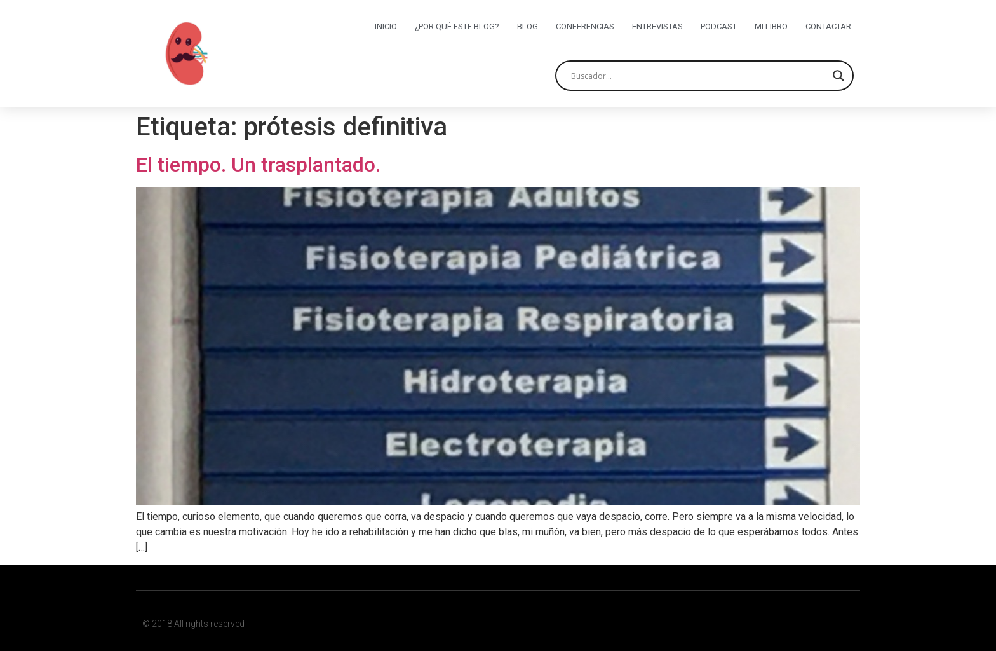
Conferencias (585, 26)
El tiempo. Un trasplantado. (258, 165)
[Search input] (698, 76)
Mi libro (771, 26)
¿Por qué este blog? (457, 26)
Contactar (828, 26)
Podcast (719, 26)
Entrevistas (657, 26)
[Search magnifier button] (838, 76)
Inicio (386, 26)
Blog (527, 26)
